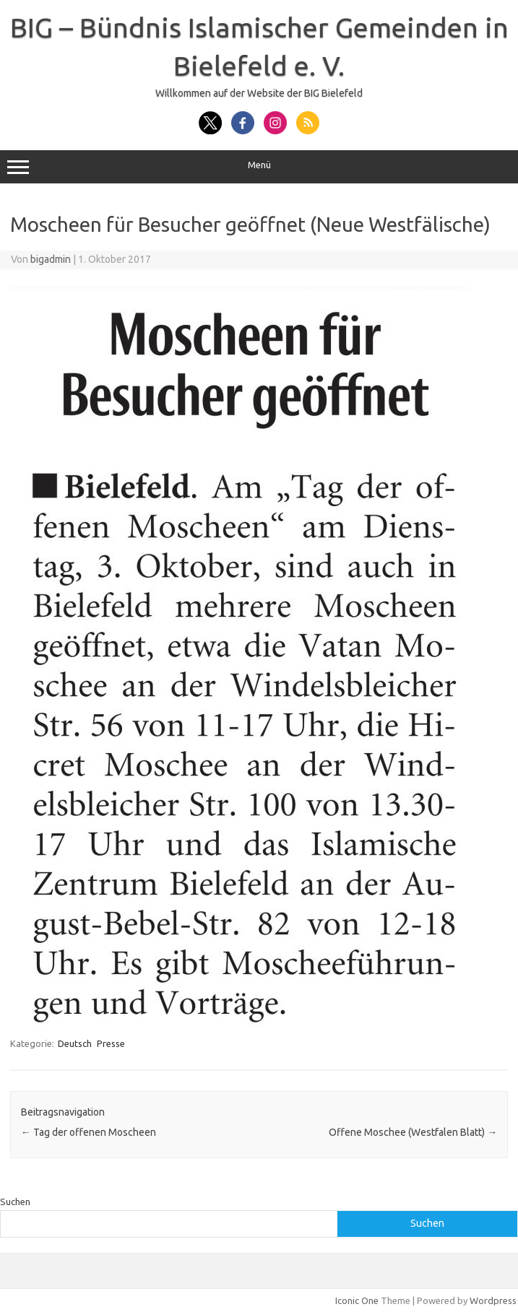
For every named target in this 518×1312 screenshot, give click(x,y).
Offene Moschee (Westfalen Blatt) (413, 1132)
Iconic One (357, 1300)
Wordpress (493, 1300)
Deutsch (75, 1043)
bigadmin (50, 259)
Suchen (15, 1201)
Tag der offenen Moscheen (88, 1132)
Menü (259, 167)
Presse (111, 1043)
